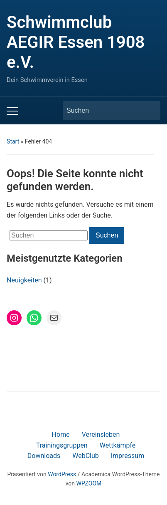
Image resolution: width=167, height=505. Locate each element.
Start (13, 141)
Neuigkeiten (24, 280)
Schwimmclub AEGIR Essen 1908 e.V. (76, 42)
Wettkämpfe (118, 445)
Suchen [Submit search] (150, 110)
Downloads (43, 456)
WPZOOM (89, 483)
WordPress (62, 474)
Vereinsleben (101, 434)
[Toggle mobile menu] (12, 111)
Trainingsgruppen (62, 445)
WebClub (85, 456)
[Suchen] (104, 110)
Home (61, 434)
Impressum (128, 456)
